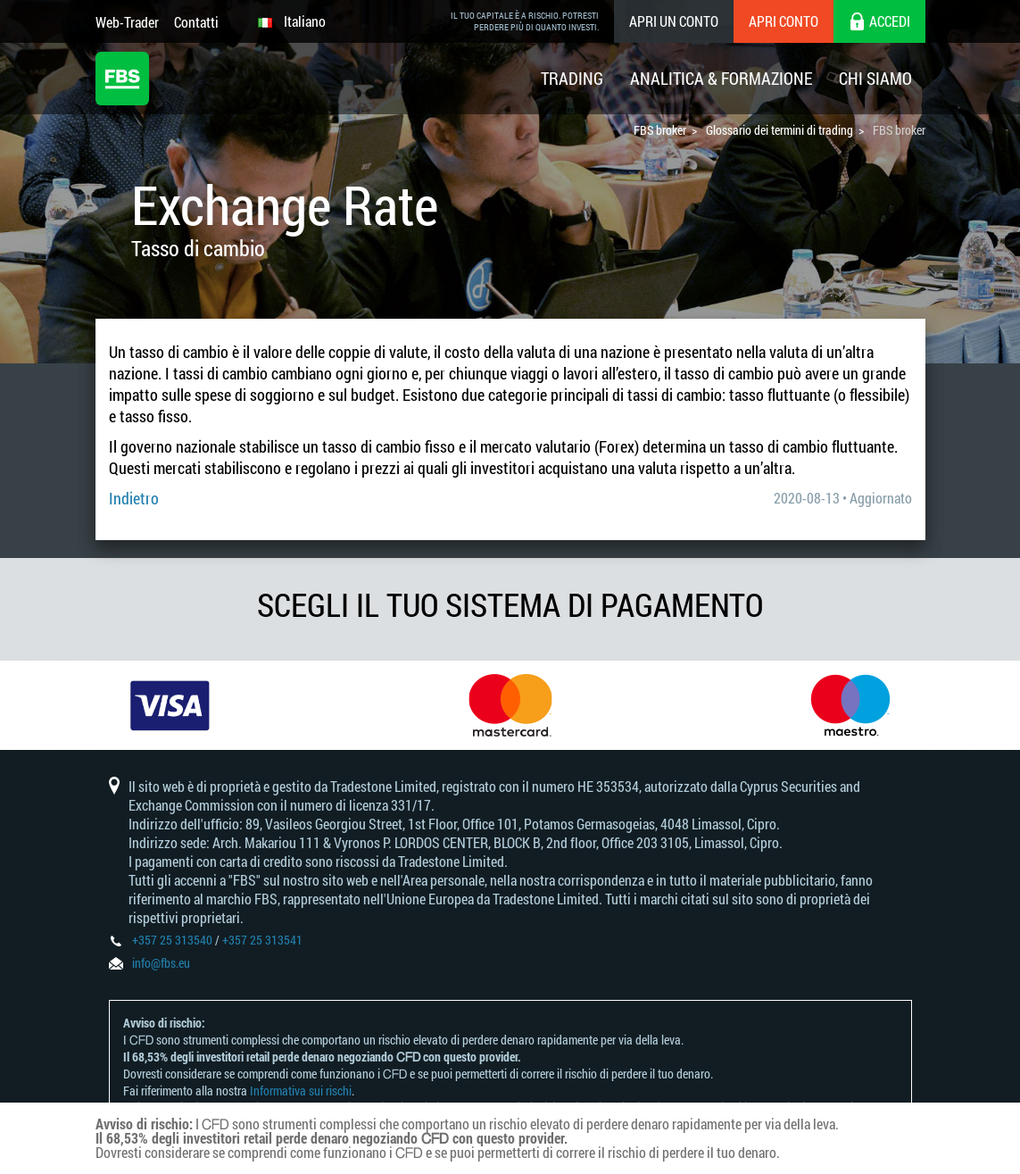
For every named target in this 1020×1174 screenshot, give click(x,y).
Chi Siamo (875, 78)
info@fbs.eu (161, 962)
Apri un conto (673, 21)
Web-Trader (127, 21)
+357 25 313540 (172, 939)
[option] (170, 705)
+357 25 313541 (262, 939)
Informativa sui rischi (301, 1090)
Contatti (196, 21)
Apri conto (783, 21)
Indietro (134, 498)
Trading (572, 78)
